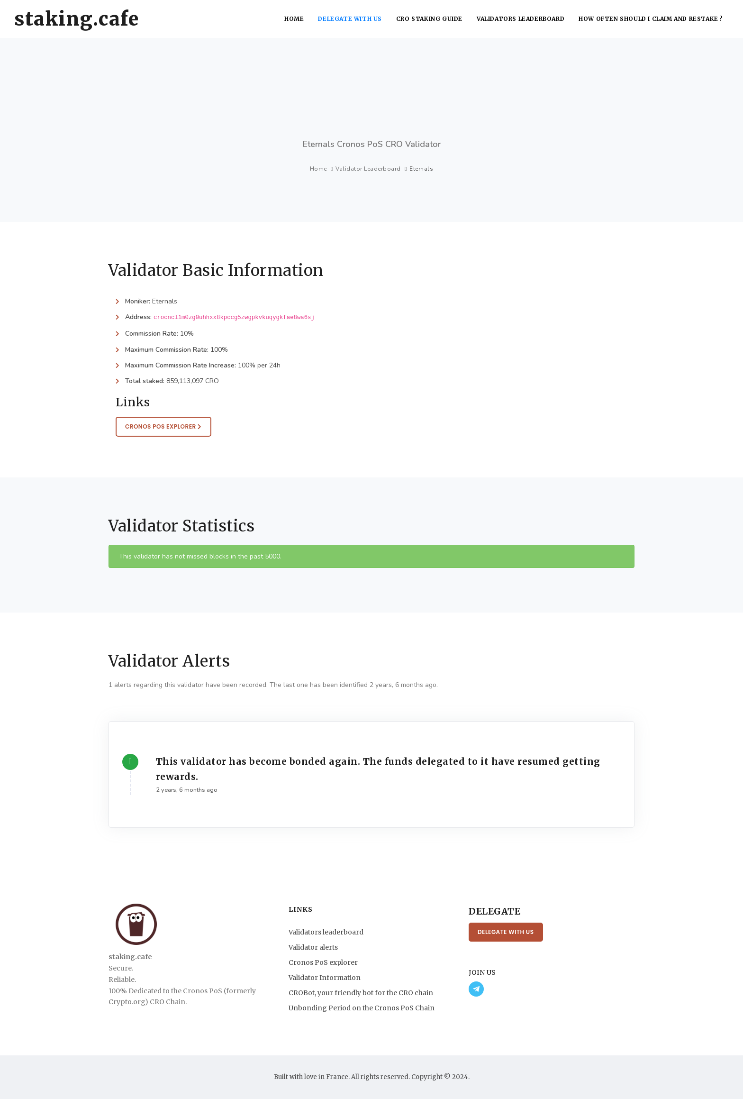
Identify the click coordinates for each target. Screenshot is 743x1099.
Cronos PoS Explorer (163, 426)
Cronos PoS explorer (323, 962)
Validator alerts (313, 947)
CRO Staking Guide (429, 18)
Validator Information (325, 977)
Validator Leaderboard (368, 169)
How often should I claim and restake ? (651, 18)
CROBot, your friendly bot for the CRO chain (361, 993)
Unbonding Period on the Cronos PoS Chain (362, 1008)
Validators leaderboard (520, 18)
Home (294, 18)
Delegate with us (350, 18)
